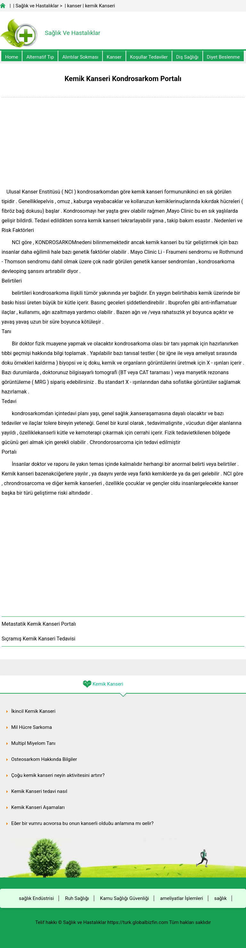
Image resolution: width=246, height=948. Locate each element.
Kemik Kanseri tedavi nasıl (39, 791)
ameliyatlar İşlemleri (181, 898)
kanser (74, 6)
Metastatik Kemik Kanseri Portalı (39, 624)
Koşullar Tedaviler (149, 57)
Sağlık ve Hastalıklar (37, 6)
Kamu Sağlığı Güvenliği (124, 898)
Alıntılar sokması (80, 57)
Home (11, 57)
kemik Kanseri (100, 6)
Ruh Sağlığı (77, 898)
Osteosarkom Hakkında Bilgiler (44, 759)
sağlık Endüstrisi (36, 898)
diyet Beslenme (223, 57)
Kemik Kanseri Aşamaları (38, 807)
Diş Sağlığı (187, 57)
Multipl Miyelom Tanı (33, 743)
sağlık (220, 898)
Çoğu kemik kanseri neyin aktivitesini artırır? (58, 775)
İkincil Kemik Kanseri (33, 711)
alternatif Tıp (40, 57)
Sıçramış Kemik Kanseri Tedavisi (38, 639)
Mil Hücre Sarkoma (31, 727)
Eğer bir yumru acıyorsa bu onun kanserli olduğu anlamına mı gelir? (82, 823)
